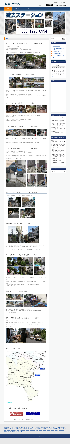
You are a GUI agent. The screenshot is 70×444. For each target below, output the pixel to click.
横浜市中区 (6, 428)
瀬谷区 (27, 430)
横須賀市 (17, 427)
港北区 (35, 428)
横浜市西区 (39, 428)
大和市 (41, 427)
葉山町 (58, 427)
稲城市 (5, 431)
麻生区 (56, 430)
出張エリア (17, 8)
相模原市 (54, 427)
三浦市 (21, 427)
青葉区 (21, 428)
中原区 (40, 430)
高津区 (44, 430)
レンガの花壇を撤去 (57, 53)
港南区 (8, 430)
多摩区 (52, 430)
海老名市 (46, 427)
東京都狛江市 (61, 430)
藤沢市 (29, 427)
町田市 (9, 431)
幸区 (37, 430)
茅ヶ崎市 (33, 427)
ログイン (62, 439)
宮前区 (48, 430)
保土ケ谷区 (50, 428)
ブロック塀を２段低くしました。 (58, 56)
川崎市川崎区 (32, 430)
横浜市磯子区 (12, 428)
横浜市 (8, 8)
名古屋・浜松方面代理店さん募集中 (58, 49)
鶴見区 (25, 428)
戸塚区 (18, 430)
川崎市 (13, 427)
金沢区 (60, 428)
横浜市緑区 (30, 428)
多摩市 (13, 431)
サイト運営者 (27, 8)
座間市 (50, 427)
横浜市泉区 (23, 430)
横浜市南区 (55, 428)
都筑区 (17, 428)
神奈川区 (45, 428)
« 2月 (52, 76)
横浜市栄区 (13, 430)
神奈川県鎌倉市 (7, 427)
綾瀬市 (38, 427)
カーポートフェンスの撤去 (58, 51)
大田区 (22, 431)
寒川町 (62, 427)
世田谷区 (17, 431)
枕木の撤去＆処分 (56, 46)
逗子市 (25, 427)
